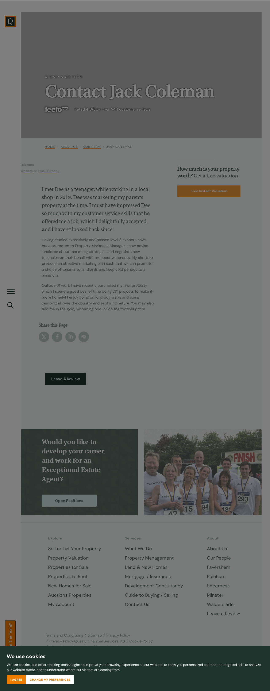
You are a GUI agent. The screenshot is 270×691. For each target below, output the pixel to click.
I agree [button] (16, 679)
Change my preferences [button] (50, 679)
